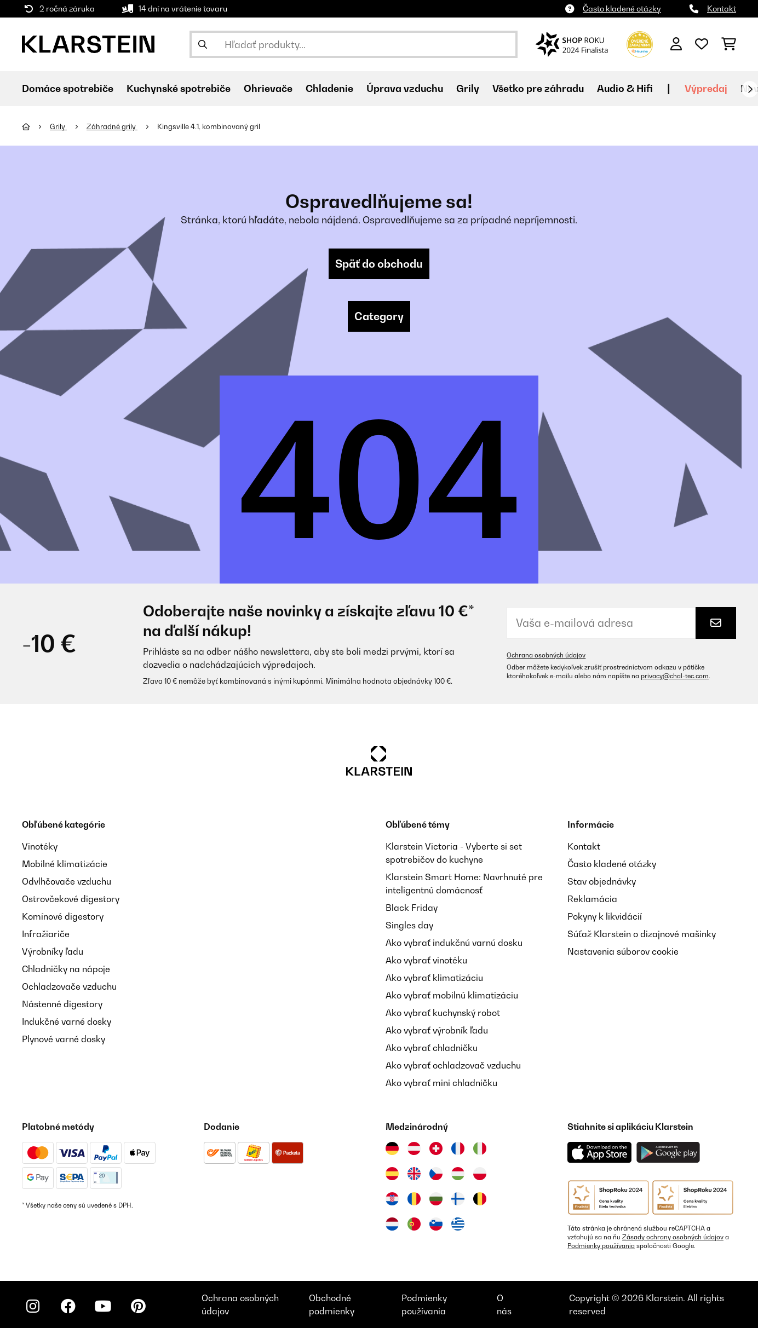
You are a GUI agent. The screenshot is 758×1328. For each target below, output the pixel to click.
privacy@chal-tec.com (675, 676)
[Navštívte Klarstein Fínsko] (457, 1198)
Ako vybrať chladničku (432, 1047)
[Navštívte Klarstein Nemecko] (392, 1148)
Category (379, 316)
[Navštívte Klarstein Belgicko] (479, 1198)
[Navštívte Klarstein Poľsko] (479, 1173)
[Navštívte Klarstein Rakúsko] (414, 1148)
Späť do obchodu (379, 263)
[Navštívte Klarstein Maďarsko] (457, 1173)
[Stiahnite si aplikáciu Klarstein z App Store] (599, 1152)
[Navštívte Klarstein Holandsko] (392, 1224)
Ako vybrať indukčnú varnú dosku (454, 942)
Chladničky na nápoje (66, 968)
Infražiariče (46, 933)
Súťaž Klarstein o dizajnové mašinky (641, 933)
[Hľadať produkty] (354, 44)
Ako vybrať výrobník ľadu (437, 1030)
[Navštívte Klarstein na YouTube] (103, 1306)
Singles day (409, 925)
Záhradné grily (112, 126)
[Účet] (676, 44)
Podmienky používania (601, 1246)
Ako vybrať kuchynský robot (443, 1012)
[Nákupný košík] (728, 44)
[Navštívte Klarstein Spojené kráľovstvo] (414, 1173)
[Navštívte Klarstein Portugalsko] (414, 1224)
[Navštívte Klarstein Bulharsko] (436, 1198)
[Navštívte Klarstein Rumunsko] (414, 1198)
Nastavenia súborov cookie (623, 951)
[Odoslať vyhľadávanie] (202, 44)
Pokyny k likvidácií (604, 916)
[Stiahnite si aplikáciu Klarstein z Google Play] (668, 1152)
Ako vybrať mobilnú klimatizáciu (452, 995)
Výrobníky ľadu (52, 951)
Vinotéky (40, 846)
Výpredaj (706, 88)
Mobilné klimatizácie (64, 863)
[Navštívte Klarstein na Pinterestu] (138, 1306)
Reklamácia (592, 898)
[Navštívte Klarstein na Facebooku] (68, 1306)
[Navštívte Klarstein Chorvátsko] (392, 1198)
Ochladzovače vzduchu (69, 986)
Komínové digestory (63, 916)
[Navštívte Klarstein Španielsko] (392, 1173)
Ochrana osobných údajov (546, 655)
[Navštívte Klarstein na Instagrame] (33, 1306)
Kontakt (721, 8)
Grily (58, 126)
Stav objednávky (601, 881)
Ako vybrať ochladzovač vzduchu (453, 1065)
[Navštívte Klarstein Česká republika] (436, 1173)
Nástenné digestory (62, 1003)
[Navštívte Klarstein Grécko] (457, 1224)
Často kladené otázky (622, 8)
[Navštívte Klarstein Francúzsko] (457, 1148)
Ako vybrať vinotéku (426, 960)
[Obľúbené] (701, 44)
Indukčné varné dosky (66, 1021)
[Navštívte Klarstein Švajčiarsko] (436, 1148)
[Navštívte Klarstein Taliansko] (479, 1148)
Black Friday (412, 907)
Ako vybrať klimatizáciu (434, 977)
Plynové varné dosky (63, 1038)
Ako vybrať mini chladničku (441, 1082)
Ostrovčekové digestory (70, 898)
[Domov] (36, 126)
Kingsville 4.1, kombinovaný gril (208, 126)
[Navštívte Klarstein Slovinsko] (436, 1224)
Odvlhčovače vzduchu (66, 881)
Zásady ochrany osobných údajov (672, 1237)
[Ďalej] (750, 89)
